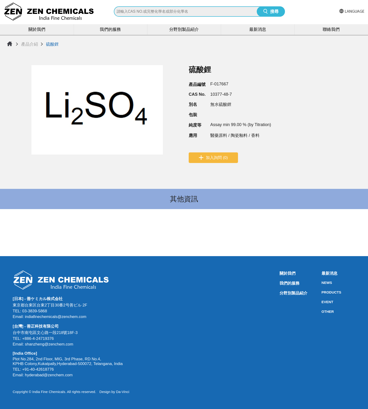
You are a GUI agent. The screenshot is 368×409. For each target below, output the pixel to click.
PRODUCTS (323, 292)
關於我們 (36, 30)
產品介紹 (29, 44)
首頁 (9, 43)
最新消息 (257, 30)
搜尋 (274, 12)
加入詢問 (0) (217, 157)
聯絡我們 (331, 30)
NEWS (323, 283)
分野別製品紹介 (184, 30)
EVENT (323, 302)
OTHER (323, 312)
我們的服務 (110, 30)
